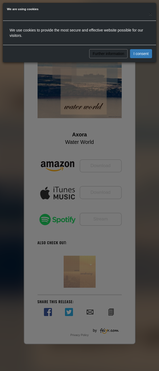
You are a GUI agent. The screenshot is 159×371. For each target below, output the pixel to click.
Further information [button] (108, 54)
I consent (141, 54)
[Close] (150, 14)
